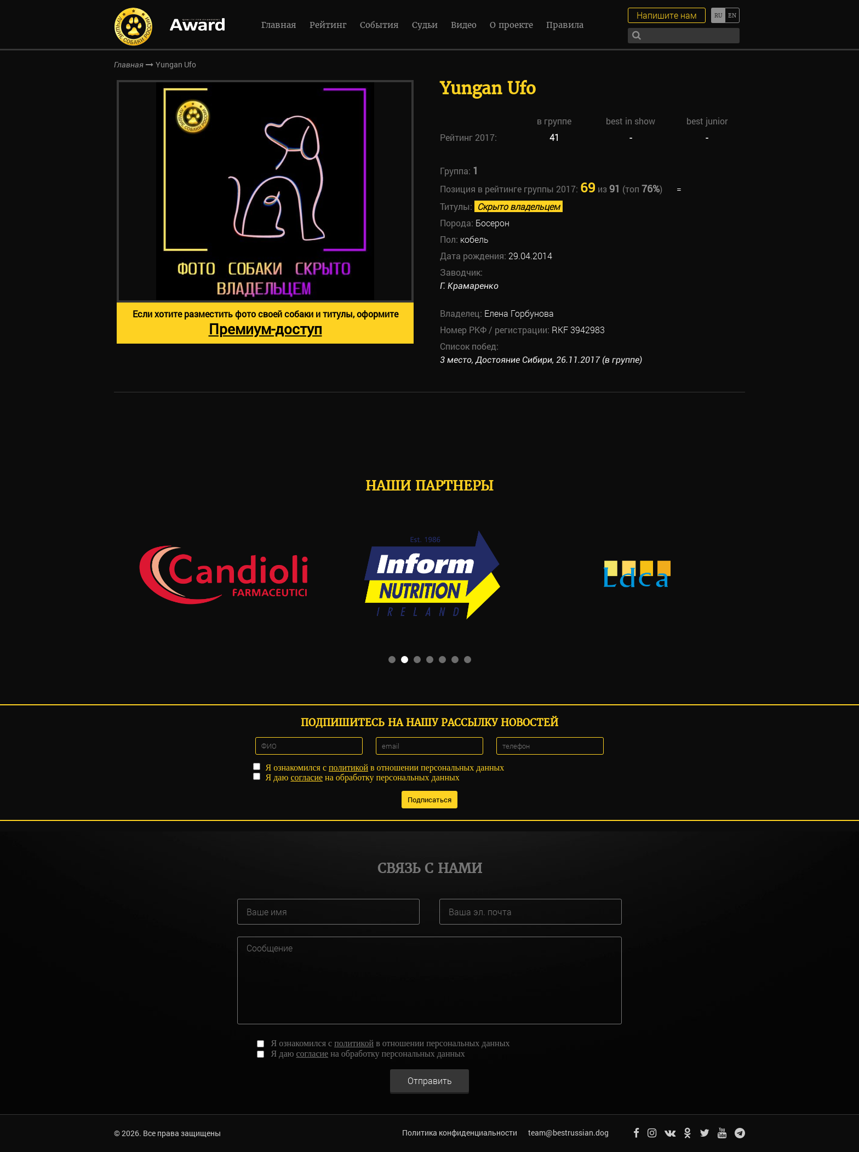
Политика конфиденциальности (459, 1132)
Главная (278, 25)
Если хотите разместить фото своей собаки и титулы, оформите (265, 323)
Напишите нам (667, 15)
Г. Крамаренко (469, 286)
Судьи (425, 25)
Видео (464, 25)
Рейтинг (328, 25)
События (379, 25)
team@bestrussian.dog (568, 1132)
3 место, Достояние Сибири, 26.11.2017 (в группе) (541, 360)
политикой (348, 767)
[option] (265, 212)
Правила (564, 25)
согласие (306, 777)
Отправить (430, 1080)
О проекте (511, 25)
